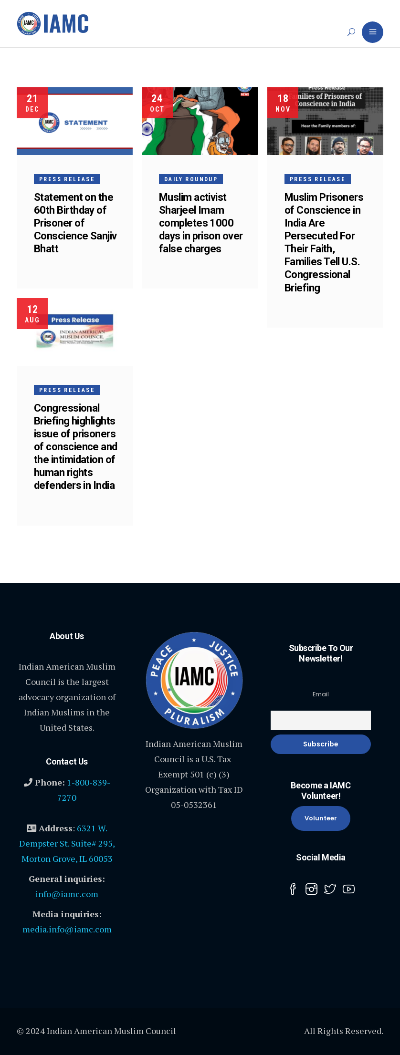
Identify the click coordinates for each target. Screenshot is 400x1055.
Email (321, 694)
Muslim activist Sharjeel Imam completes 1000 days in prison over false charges (202, 223)
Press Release (67, 179)
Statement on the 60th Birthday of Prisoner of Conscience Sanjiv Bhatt (75, 223)
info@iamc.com (66, 894)
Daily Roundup (192, 179)
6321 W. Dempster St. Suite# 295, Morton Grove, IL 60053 (67, 843)
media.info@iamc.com (67, 929)
